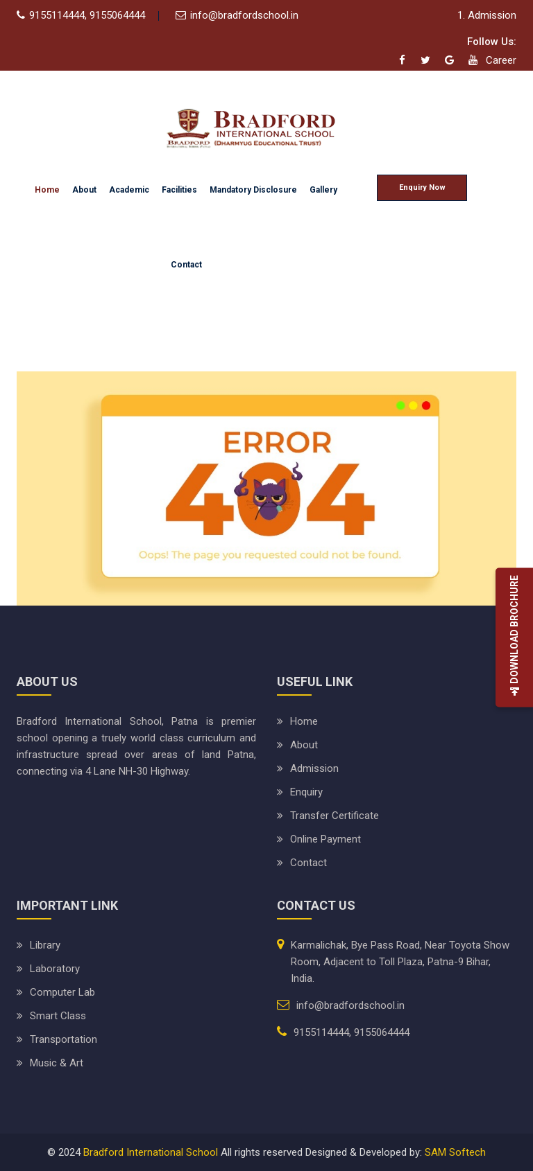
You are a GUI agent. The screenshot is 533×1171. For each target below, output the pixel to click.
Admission (314, 768)
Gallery (323, 190)
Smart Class (58, 1016)
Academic (129, 190)
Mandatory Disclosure (253, 190)
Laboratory (55, 968)
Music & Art (56, 1063)
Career (501, 60)
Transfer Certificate (334, 815)
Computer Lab (62, 992)
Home (47, 190)
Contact (186, 265)
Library (45, 945)
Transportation (63, 1039)
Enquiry (306, 792)
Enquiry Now (422, 187)
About (84, 190)
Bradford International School (150, 1152)
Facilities (179, 190)
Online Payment (325, 839)
